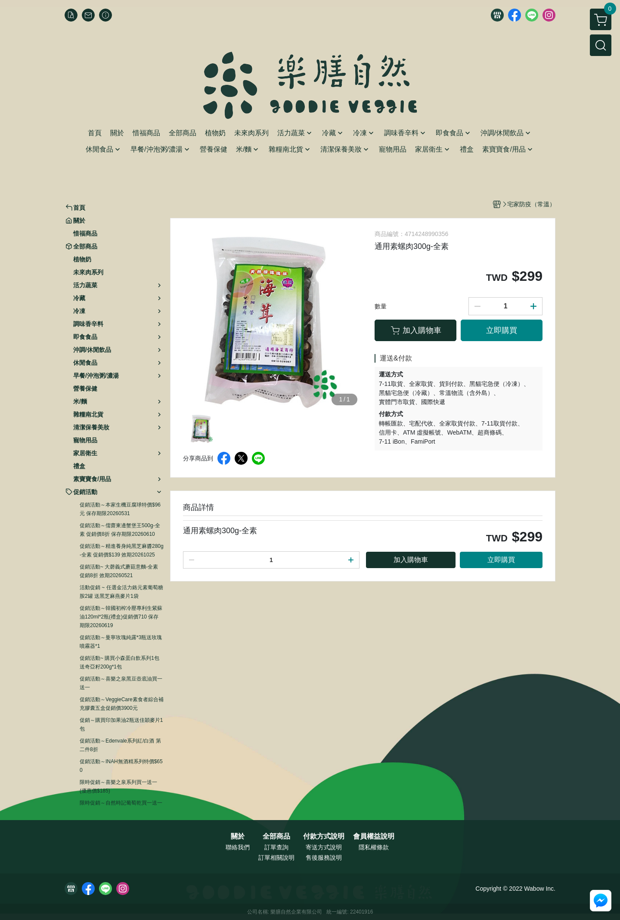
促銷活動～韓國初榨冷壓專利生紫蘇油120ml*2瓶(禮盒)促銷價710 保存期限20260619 (121, 616)
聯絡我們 (238, 847)
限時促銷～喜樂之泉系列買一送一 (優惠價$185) (118, 786)
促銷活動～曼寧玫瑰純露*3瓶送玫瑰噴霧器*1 (121, 641)
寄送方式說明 (324, 847)
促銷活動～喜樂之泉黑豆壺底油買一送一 (121, 683)
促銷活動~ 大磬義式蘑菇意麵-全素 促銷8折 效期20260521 (119, 571)
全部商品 (276, 836)
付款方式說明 (323, 836)
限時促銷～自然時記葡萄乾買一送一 (121, 803)
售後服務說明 (324, 858)
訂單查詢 (276, 847)
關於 (238, 836)
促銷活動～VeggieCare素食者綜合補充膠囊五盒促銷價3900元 (122, 703)
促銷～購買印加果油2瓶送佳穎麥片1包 (121, 724)
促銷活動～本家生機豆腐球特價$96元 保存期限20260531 (120, 509)
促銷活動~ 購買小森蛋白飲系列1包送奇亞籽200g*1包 (119, 662)
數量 (381, 306)
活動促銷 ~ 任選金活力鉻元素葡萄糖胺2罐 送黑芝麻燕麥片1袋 (121, 591)
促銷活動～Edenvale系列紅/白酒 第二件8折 (120, 745)
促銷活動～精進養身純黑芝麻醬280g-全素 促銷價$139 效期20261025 (122, 550)
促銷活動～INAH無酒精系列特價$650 (121, 765)
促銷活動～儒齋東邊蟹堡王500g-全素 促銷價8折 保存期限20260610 (120, 529)
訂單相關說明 (276, 858)
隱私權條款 (374, 847)
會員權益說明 (373, 836)
